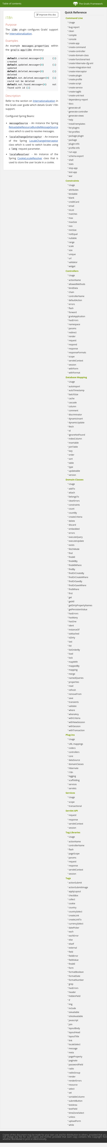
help (71, 119)
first (71, 593)
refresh (72, 689)
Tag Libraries (73, 832)
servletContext (76, 360)
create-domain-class (79, 55)
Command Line (74, 18)
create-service (76, 87)
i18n (71, 772)
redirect (72, 332)
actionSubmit (75, 882)
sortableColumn (77, 1096)
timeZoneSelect (76, 1112)
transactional (75, 805)
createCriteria (75, 516)
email (71, 205)
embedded (74, 528)
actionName (75, 280)
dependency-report (78, 99)
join (70, 1024)
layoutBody (74, 1028)
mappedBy (74, 665)
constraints (74, 504)
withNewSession (77, 722)
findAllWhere (75, 565)
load (71, 653)
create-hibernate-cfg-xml (81, 63)
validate (73, 706)
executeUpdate (76, 540)
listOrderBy (74, 649)
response (73, 348)
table (71, 462)
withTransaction (77, 730)
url (70, 258)
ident (71, 625)
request (72, 340)
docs (71, 103)
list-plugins (74, 127)
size (71, 250)
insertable (74, 442)
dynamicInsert (76, 418)
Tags (68, 878)
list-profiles (74, 131)
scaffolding (74, 780)
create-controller (77, 51)
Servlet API (72, 810)
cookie (72, 903)
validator (73, 262)
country (72, 907)
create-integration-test (80, 67)
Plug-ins (70, 734)
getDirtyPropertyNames (80, 605)
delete (72, 520)
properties (74, 681)
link (70, 1040)
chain (71, 292)
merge (72, 673)
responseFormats (77, 352)
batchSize (73, 394)
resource (73, 1084)
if (69, 1000)
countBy (73, 512)
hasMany (73, 617)
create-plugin (75, 75)
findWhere (74, 589)
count (71, 508)
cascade (73, 402)
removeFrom (75, 694)
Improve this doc (46, 14)
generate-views (76, 115)
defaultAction (75, 300)
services (73, 784)
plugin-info (74, 143)
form (71, 967)
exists (71, 544)
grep (71, 983)
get (70, 597)
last (70, 641)
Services (70, 792)
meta (71, 1052)
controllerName (76, 296)
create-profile (75, 79)
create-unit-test (76, 95)
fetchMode (74, 549)
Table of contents (12, 3)
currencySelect (76, 923)
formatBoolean (76, 971)
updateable (74, 470)
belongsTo (74, 496)
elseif (71, 943)
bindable (73, 193)
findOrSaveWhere (77, 585)
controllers (74, 752)
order (71, 454)
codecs (72, 747)
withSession (75, 726)
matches (73, 213)
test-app (73, 172)
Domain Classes (75, 479)
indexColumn (75, 438)
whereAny (74, 714)
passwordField (76, 1064)
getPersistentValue (78, 609)
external (73, 947)
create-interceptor (78, 71)
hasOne (72, 621)
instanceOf (74, 629)
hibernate (74, 768)
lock (71, 657)
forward (73, 312)
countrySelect (75, 911)
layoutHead (74, 1032)
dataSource (74, 760)
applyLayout (75, 891)
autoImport (74, 386)
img (70, 1004)
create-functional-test (79, 59)
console (72, 39)
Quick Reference (76, 12)
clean (71, 31)
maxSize (73, 222)
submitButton (75, 1100)
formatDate (74, 975)
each (71, 931)
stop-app (73, 168)
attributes (74, 189)
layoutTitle (74, 1036)
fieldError (73, 955)
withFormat (74, 372)
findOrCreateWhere (78, 577)
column (72, 406)
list (70, 645)
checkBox (73, 895)
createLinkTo (75, 919)
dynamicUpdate (76, 422)
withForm (73, 368)
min (71, 226)
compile (73, 35)
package (73, 139)
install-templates (77, 123)
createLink (74, 915)
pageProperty (75, 1056)
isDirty (72, 637)
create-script (75, 83)
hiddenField (74, 996)
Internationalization (21, 33)
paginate (73, 1060)
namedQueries (76, 677)
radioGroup (74, 1072)
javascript (73, 1020)
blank (71, 197)
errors (72, 304)
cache (72, 398)
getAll (71, 601)
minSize (72, 229)
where (72, 710)
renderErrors (75, 1080)
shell (71, 159)
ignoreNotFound (77, 434)
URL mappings (76, 743)
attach (72, 492)
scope (72, 356)
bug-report (74, 27)
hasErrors (73, 320)
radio (71, 1068)
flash (71, 308)
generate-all (75, 107)
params (72, 328)
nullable (73, 238)
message (73, 1048)
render (72, 336)
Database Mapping (76, 377)
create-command (77, 47)
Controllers (72, 270)
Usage (72, 22)
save (71, 698)
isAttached (74, 633)
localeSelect (74, 1044)
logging (72, 776)
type (71, 466)
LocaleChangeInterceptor (43, 140)
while (71, 1124)
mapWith (73, 661)
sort (71, 458)
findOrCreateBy (76, 573)
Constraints (72, 180)
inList (71, 209)
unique (72, 254)
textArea (73, 1104)
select (72, 1088)
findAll (72, 557)
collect (72, 899)
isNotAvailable (76, 1016)
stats (71, 163)
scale (71, 246)
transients (74, 701)
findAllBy (73, 561)
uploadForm (75, 1120)
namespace (74, 324)
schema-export (76, 156)
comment (73, 410)
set (70, 1092)
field (71, 951)
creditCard (74, 201)
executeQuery (76, 536)
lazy (71, 450)
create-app (74, 43)
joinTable (73, 446)
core (71, 756)
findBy (72, 569)
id (70, 430)
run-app (73, 151)
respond (73, 344)
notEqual (73, 234)
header (72, 992)
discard (72, 524)
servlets (72, 788)
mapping (73, 669)
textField (73, 1108)
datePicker (74, 927)
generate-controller (78, 111)
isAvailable (74, 1012)
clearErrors (74, 500)
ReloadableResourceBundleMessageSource (33, 127)
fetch (71, 426)
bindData (73, 288)
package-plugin (76, 135)
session (72, 364)
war (71, 176)
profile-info (74, 147)
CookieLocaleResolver (29, 158)
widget (72, 266)
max (71, 217)
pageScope (74, 853)
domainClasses (76, 764)
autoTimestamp (76, 390)
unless (72, 1116)
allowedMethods (77, 284)
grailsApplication (77, 316)
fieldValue (74, 959)
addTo (72, 488)
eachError (74, 935)
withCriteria (74, 718)
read (71, 685)
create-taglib (75, 91)
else (71, 939)
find (71, 553)
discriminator (75, 414)
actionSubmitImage (78, 887)
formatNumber (76, 979)
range (71, 242)
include (72, 1008)
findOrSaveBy (75, 581)
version (72, 474)
